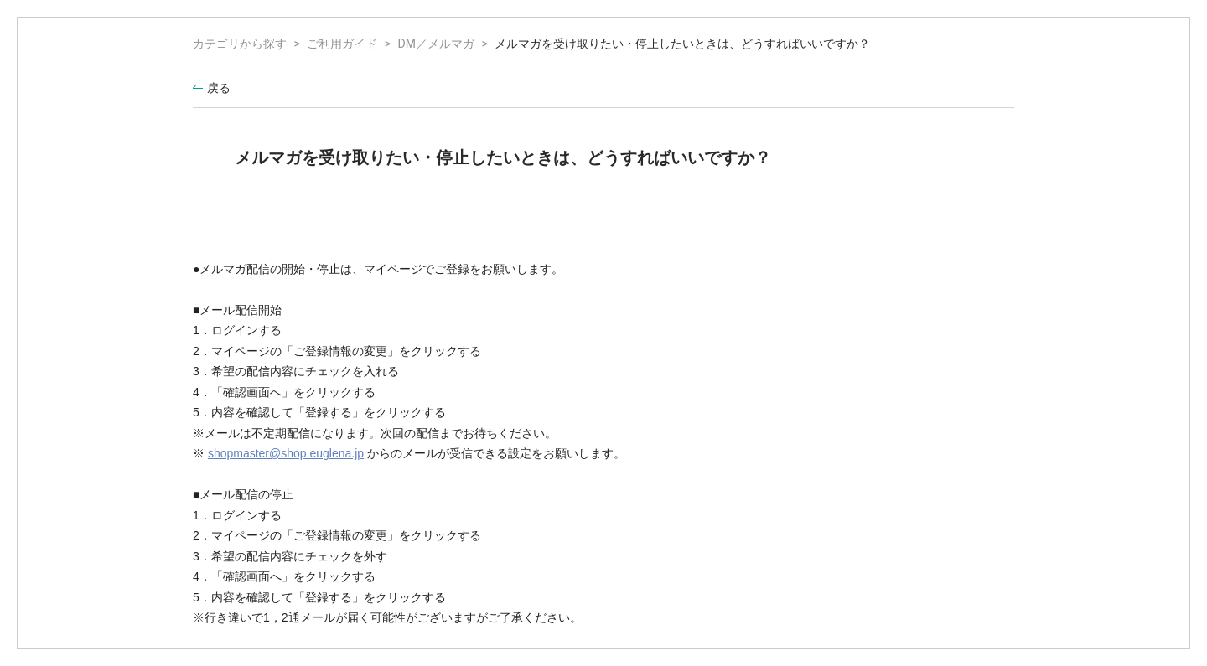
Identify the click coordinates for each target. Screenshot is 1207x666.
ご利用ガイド (342, 43)
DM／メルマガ (436, 43)
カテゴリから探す (240, 43)
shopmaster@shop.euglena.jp (286, 453)
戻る (219, 88)
